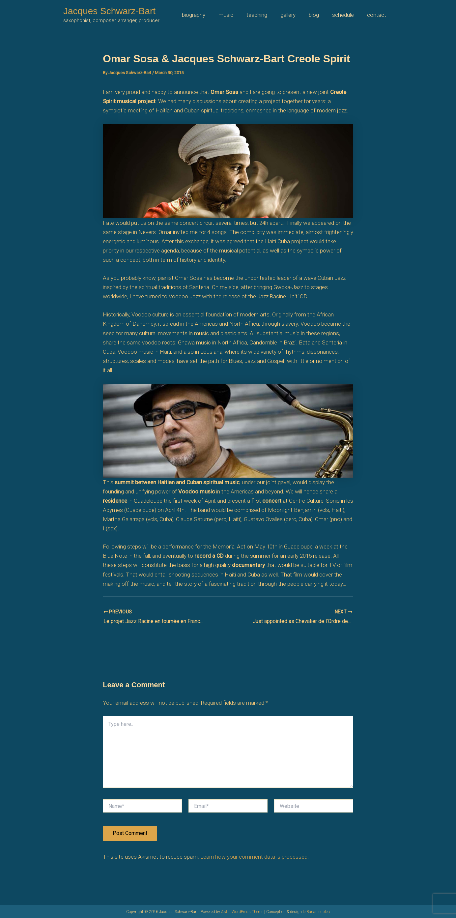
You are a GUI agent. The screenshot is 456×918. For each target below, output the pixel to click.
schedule (346, 15)
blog (319, 15)
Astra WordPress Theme (242, 911)
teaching (265, 15)
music (236, 15)
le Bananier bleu (316, 911)
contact (377, 15)
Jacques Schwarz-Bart (109, 11)
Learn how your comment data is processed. (254, 856)
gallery (294, 15)
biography (206, 15)
